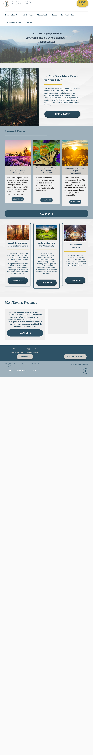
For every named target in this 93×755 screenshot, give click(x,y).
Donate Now (25, 357)
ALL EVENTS (46, 213)
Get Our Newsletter (75, 357)
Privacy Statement (22, 370)
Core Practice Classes (68, 15)
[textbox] (18, 170)
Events (54, 15)
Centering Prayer (27, 15)
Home (7, 15)
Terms (34, 370)
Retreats (30, 22)
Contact (9, 370)
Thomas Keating (42, 15)
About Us (14, 15)
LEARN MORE (62, 114)
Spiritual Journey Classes (14, 22)
